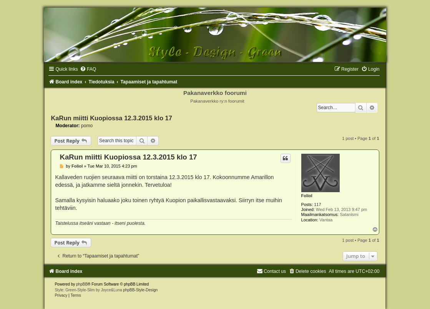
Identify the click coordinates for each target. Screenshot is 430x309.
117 (317, 204)
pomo (87, 125)
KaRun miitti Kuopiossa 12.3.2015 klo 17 (111, 118)
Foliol (306, 195)
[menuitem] (88, 69)
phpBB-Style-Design (140, 290)
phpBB (82, 284)
